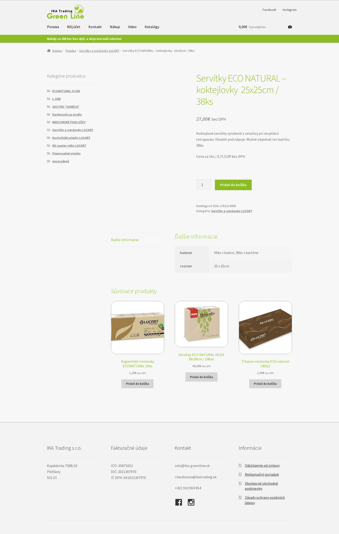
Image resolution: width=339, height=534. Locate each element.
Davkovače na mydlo (67, 114)
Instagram (290, 10)
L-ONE (56, 99)
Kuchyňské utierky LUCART (71, 138)
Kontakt (95, 26)
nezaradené (60, 161)
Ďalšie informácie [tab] (125, 239)
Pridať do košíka (233, 184)
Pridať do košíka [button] (137, 384)
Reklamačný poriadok (262, 474)
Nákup (115, 26)
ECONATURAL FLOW (66, 91)
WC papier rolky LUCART (69, 145)
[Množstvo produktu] (204, 185)
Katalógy (152, 26)
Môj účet (73, 26)
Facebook (269, 10)
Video (132, 26)
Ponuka (53, 26)
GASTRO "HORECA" (65, 107)
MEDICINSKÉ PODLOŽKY (68, 122)
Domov (57, 51)
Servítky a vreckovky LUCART (99, 51)
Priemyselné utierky (66, 153)
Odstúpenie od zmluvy (262, 465)
